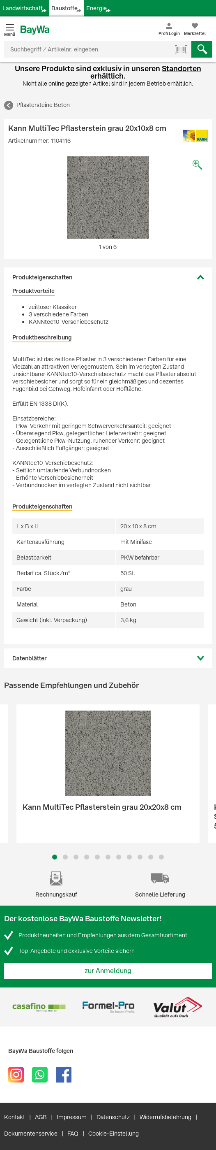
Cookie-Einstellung (113, 1133)
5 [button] (97, 857)
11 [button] (161, 857)
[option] (108, 197)
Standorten (181, 68)
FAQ (72, 1133)
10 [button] (150, 857)
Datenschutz (113, 1117)
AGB (41, 1117)
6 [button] (108, 857)
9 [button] (140, 857)
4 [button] (86, 857)
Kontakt (14, 1117)
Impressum (72, 1117)
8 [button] (129, 857)
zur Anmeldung (108, 970)
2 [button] (65, 857)
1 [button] (54, 857)
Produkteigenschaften (42, 277)
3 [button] (76, 857)
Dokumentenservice (30, 1133)
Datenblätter (29, 658)
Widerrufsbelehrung (165, 1117)
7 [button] (118, 857)
